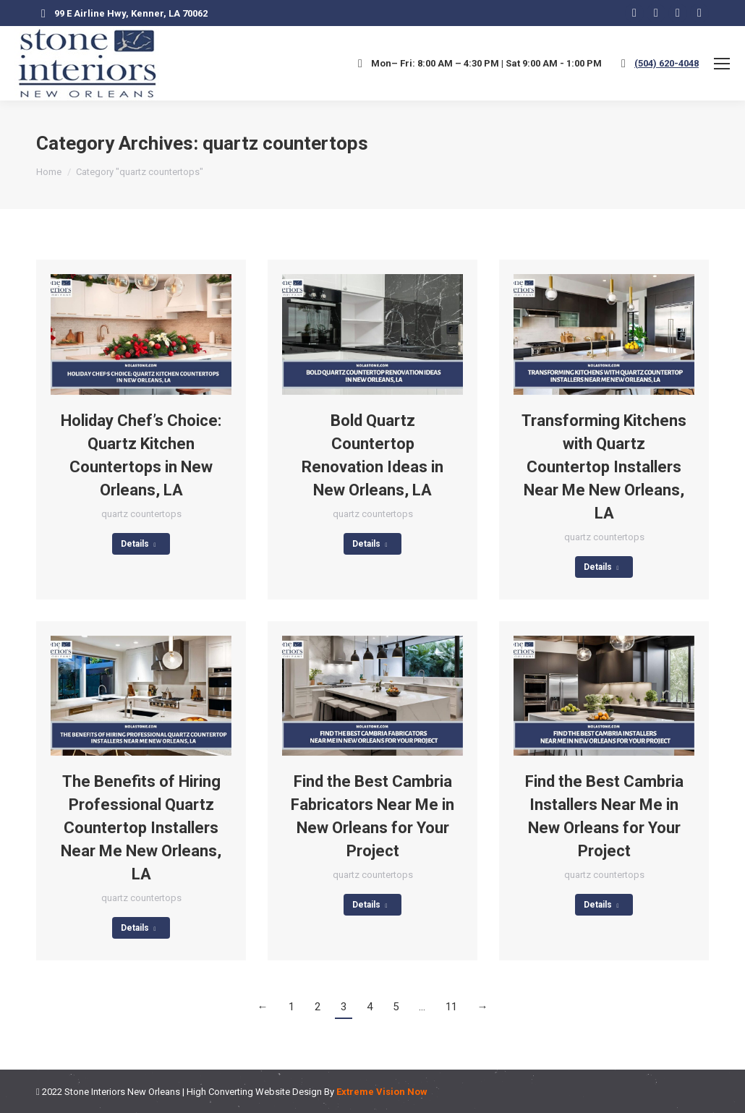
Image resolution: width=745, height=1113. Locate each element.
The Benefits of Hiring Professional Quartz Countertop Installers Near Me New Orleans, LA (141, 827)
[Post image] (141, 334)
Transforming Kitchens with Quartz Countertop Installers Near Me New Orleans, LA (604, 466)
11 (451, 1006)
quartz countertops (141, 513)
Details (138, 544)
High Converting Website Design (254, 1091)
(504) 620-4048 (666, 63)
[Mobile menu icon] (722, 63)
